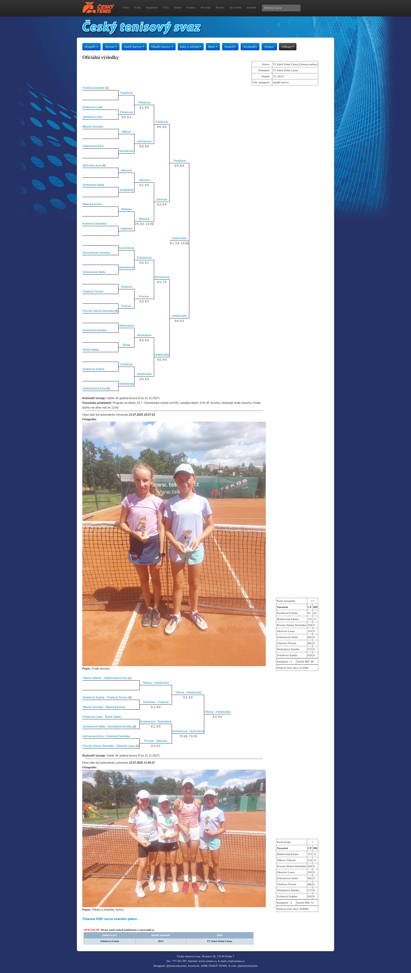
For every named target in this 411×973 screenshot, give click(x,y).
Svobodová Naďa (93, 184)
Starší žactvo (134, 46)
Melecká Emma (92, 204)
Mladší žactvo (162, 46)
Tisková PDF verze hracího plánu (109, 919)
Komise (191, 7)
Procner (144, 296)
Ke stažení (236, 7)
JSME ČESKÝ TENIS (214, 965)
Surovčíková (126, 247)
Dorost (111, 46)
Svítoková (126, 364)
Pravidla (205, 7)
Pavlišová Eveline (94, 87)
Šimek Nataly (91, 349)
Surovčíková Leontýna (96, 252)
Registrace (152, 7)
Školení (219, 7)
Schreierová (144, 257)
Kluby (177, 7)
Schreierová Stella (94, 272)
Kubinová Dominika (95, 223)
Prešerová (126, 112)
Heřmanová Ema (93, 146)
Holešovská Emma (94, 388)
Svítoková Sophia (93, 369)
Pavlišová (127, 92)
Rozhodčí (250, 46)
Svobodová (126, 189)
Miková (126, 131)
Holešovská (179, 238)
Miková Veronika (93, 126)
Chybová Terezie (93, 291)
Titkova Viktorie (92, 678)
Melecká (126, 209)
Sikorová (126, 170)
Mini (213, 46)
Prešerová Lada (92, 107)
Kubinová (126, 228)
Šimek (126, 344)
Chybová (126, 286)
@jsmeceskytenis (176, 965)
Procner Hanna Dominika (98, 310)
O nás (137, 7)
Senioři (230, 46)
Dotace (269, 46)
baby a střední (190, 46)
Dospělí (91, 46)
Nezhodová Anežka (95, 330)
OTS (166, 7)
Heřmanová (144, 141)
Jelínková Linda (92, 116)
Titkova (147, 682)
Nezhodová (126, 325)
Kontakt (251, 7)
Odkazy (287, 46)
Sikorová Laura (92, 165)
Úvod (125, 7)
